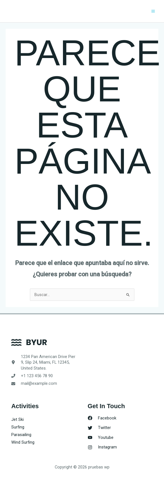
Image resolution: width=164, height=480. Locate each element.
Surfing (17, 427)
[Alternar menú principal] (153, 11)
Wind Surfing (22, 442)
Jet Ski (17, 419)
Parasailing (21, 434)
